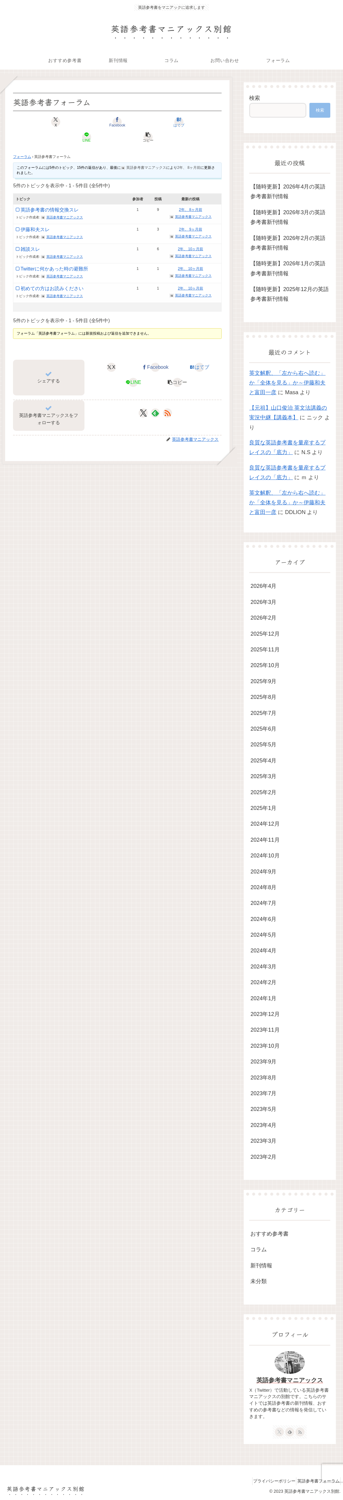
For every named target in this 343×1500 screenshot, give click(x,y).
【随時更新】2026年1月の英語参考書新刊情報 (287, 268)
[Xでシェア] (47, 122)
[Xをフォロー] (143, 398)
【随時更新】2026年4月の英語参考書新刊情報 (287, 191)
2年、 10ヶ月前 (190, 234)
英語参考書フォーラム (316, 1481)
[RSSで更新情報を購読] (167, 398)
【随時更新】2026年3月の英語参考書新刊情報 (287, 217)
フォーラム (22, 141)
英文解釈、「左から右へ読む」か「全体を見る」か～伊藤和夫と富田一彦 (287, 383)
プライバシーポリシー (267, 1481)
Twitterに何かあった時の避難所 (54, 253)
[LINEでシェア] (152, 122)
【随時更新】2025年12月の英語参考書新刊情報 (289, 294)
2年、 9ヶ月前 (190, 214)
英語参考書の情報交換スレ (50, 194)
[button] (187, 122)
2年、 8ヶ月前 (188, 152)
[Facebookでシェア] (82, 122)
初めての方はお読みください (52, 273)
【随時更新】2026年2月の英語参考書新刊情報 (287, 243)
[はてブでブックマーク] (117, 122)
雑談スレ (30, 234)
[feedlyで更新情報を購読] (155, 398)
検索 (254, 98)
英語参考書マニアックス (289, 1380)
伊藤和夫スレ (35, 214)
